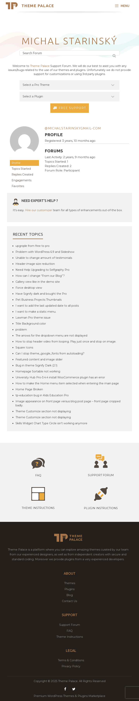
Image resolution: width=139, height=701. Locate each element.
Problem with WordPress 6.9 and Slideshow (44, 252)
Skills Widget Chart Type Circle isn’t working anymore (51, 423)
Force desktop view (28, 287)
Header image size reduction (35, 264)
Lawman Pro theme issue (33, 317)
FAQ (70, 631)
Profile (16, 163)
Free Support (69, 108)
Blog (69, 595)
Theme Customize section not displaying (43, 411)
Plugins (69, 589)
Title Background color (30, 323)
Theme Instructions (69, 637)
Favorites (18, 186)
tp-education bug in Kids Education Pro (42, 395)
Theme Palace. (68, 681)
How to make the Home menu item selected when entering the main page (67, 383)
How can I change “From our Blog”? (40, 276)
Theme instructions (38, 508)
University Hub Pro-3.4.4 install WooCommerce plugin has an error (60, 377)
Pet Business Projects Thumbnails (38, 299)
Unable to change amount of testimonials (43, 258)
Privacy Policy (71, 666)
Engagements (21, 180)
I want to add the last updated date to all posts (47, 305)
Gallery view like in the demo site (37, 281)
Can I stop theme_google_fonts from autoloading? (49, 353)
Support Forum (101, 475)
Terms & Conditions (71, 660)
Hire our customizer (38, 210)
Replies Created (22, 174)
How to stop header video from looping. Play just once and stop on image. (65, 341)
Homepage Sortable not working (37, 371)
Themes (69, 583)
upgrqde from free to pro (32, 246)
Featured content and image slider (39, 359)
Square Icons (24, 347)
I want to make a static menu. (35, 311)
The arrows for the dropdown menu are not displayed (51, 335)
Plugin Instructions (101, 508)
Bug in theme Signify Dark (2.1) (36, 365)
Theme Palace (37, 5)
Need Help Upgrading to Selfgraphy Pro (42, 270)
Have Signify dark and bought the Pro (41, 293)
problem (21, 329)
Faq (38, 475)
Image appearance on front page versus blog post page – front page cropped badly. (67, 403)
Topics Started (21, 168)
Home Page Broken (29, 389)
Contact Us (69, 601)
